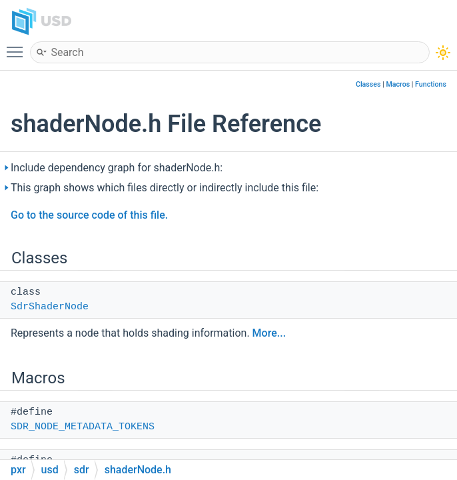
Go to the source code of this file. (89, 215)
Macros (398, 84)
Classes (368, 84)
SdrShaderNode (50, 307)
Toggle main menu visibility (18, 46)
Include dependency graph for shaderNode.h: (117, 167)
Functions (430, 84)
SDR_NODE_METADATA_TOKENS (83, 427)
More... (269, 333)
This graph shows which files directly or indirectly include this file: (164, 187)
